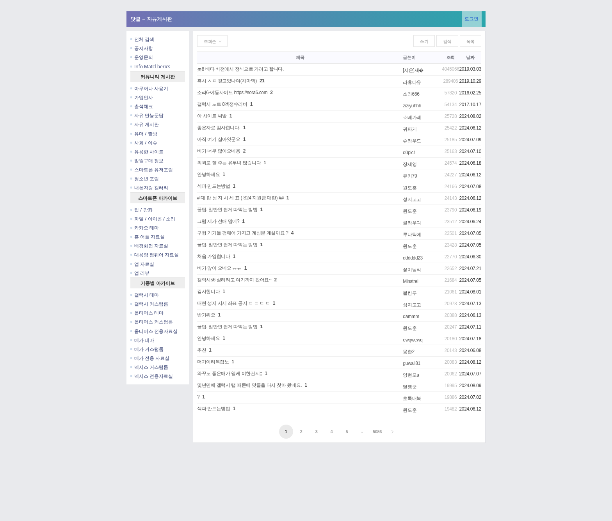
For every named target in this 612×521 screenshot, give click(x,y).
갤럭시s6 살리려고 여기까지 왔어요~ (234, 280)
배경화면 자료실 (149, 245)
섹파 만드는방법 (213, 186)
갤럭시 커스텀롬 (149, 304)
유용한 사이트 (147, 151)
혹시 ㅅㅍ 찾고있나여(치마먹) (227, 81)
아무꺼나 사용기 (149, 88)
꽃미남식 (412, 269)
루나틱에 (412, 234)
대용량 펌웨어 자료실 (154, 254)
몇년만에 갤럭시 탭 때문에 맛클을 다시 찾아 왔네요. (249, 385)
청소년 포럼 (144, 178)
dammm (411, 316)
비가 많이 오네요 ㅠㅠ (219, 268)
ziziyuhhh (412, 105)
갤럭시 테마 (144, 295)
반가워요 (206, 315)
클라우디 (412, 223)
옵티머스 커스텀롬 (151, 321)
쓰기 (424, 41)
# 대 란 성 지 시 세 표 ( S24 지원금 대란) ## (240, 198)
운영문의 (141, 57)
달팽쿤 (409, 386)
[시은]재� (413, 70)
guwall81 (411, 363)
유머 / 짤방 (143, 133)
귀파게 (409, 129)
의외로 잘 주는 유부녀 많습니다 (229, 162)
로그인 (471, 18)
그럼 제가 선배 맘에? (218, 221)
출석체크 (141, 106)
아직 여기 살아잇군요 (218, 139)
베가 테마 (142, 340)
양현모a (411, 375)
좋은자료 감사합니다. (218, 127)
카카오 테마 (144, 227)
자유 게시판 (144, 124)
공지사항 (141, 48)
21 (262, 81)
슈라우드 (412, 141)
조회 (451, 57)
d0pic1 (409, 152)
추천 (201, 350)
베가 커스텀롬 (147, 349)
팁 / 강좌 (141, 209)
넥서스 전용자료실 (151, 376)
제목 (300, 57)
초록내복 (412, 398)
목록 (470, 41)
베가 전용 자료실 (149, 358)
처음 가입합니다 (213, 256)
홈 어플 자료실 (147, 236)
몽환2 (409, 351)
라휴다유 (412, 82)
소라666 (411, 94)
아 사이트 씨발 (212, 116)
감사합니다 (208, 291)
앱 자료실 (142, 264)
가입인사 (141, 97)
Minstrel (410, 281)
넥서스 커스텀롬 (149, 367)
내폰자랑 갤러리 (149, 187)
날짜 (470, 57)
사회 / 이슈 (143, 142)
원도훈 (409, 187)
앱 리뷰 (139, 273)
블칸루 (409, 293)
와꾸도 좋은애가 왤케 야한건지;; (229, 373)
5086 (377, 431)
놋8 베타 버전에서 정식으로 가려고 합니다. (240, 69)
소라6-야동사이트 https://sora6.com (232, 92)
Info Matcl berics (150, 66)
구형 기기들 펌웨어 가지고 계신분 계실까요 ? (242, 233)
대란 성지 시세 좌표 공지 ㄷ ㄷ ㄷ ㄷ (233, 303)
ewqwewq (412, 340)
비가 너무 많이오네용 (218, 151)
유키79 (410, 176)
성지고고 (412, 199)
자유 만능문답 (147, 115)
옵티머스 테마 (147, 312)
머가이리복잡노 (213, 362)
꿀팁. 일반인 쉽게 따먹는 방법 (227, 209)
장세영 (409, 164)
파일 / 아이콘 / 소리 (152, 218)
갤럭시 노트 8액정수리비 (222, 104)
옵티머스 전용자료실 (154, 331)
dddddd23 (413, 258)
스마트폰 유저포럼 (151, 169)
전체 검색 (142, 39)
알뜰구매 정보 (147, 160)
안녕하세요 (208, 174)
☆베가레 (412, 117)
